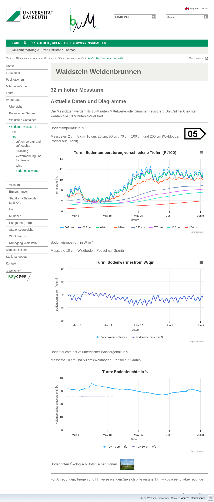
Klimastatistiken (16, 250)
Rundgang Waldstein (23, 243)
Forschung (13, 72)
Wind (19, 165)
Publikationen (15, 79)
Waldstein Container (22, 120)
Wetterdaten (22, 58)
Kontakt (11, 263)
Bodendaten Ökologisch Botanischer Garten (84, 464)
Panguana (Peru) (20, 223)
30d (60, 58)
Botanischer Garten (22, 113)
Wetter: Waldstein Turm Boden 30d (106, 58)
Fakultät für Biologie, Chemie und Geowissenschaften (59, 43)
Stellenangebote (16, 256)
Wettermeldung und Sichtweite (28, 158)
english (194, 8)
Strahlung (22, 151)
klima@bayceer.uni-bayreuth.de (179, 479)
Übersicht (15, 106)
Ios (11, 209)
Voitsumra (15, 184)
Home (9, 58)
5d (14, 132)
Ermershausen (19, 191)
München (15, 216)
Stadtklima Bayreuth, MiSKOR (23, 200)
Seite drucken (196, 58)
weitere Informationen (193, 498)
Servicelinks (122, 17)
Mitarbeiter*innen (17, 86)
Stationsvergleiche (21, 229)
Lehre (10, 93)
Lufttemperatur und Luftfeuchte (28, 144)
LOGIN (204, 8)
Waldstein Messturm (43, 58)
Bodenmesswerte (75, 58)
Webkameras (18, 236)
